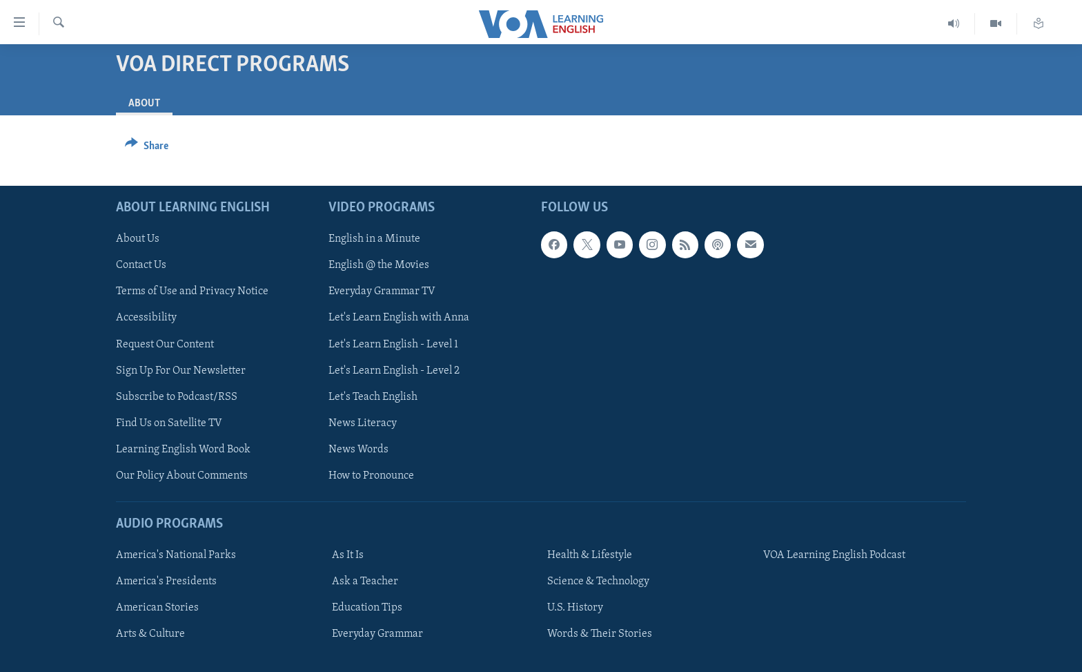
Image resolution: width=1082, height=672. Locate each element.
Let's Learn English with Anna (398, 318)
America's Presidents (166, 581)
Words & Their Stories (599, 634)
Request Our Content (165, 344)
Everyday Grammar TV (381, 292)
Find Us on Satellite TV (169, 423)
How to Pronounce (371, 475)
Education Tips (367, 607)
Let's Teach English (372, 397)
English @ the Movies (378, 265)
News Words (358, 449)
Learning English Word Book (183, 449)
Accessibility (146, 318)
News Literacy (362, 423)
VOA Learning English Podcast (834, 555)
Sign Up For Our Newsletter (181, 370)
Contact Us (141, 265)
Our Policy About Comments (182, 475)
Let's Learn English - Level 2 (394, 370)
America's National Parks (176, 555)
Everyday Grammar (377, 634)
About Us (137, 238)
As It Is (348, 555)
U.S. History (575, 607)
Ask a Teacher (365, 581)
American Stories (157, 607)
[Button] (146, 148)
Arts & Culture (150, 634)
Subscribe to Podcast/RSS (176, 397)
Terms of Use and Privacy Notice (192, 292)
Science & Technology (598, 581)
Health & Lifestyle (589, 555)
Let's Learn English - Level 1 (393, 344)
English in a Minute (374, 238)
